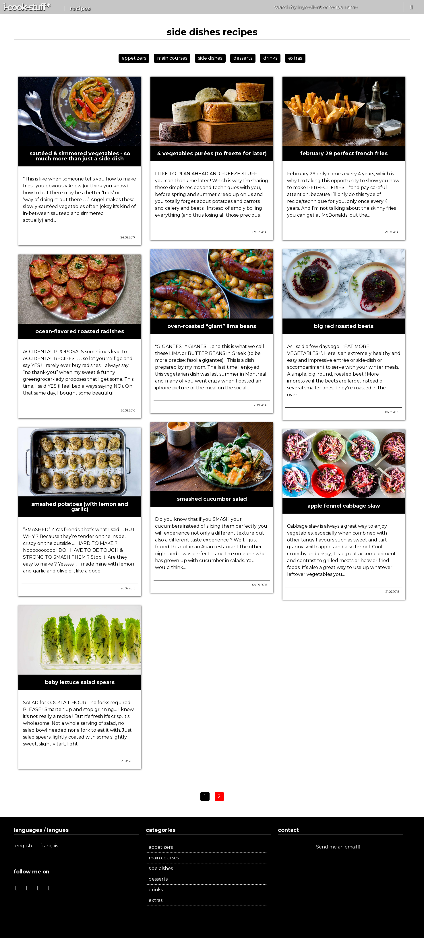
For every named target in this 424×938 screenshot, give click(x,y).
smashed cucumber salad (212, 499)
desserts (242, 58)
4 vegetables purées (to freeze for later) (212, 153)
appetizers (134, 58)
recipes (80, 8)
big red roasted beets (343, 326)
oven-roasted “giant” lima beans (211, 326)
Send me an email (338, 847)
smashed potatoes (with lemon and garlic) (79, 506)
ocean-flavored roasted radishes (79, 331)
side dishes (210, 58)
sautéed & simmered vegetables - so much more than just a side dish (80, 156)
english (23, 845)
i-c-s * (26, 7)
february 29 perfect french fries (344, 153)
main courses (172, 58)
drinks (270, 58)
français (49, 845)
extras (295, 58)
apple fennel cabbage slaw (343, 506)
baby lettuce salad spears (80, 682)
